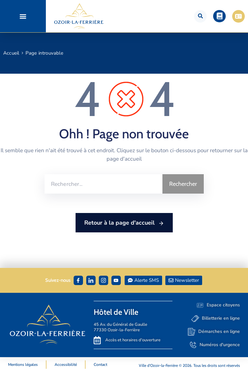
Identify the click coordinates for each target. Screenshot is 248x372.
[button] (22, 16)
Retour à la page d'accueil (124, 223)
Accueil (11, 53)
